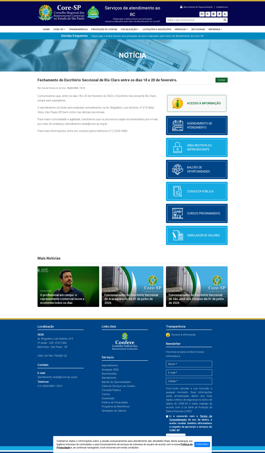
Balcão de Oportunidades (116, 382)
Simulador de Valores (114, 410)
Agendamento (110, 365)
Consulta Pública (111, 390)
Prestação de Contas (104, 29)
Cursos (106, 394)
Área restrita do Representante (196, 7)
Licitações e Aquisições (157, 29)
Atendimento (109, 377)
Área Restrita (109, 373)
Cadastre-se (222, 7)
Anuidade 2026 (110, 369)
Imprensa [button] (214, 29)
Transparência (78, 29)
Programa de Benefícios (115, 406)
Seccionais (198, 29)
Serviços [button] (180, 29)
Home (46, 29)
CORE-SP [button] (58, 29)
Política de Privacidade (115, 402)
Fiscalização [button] (129, 29)
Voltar (221, 80)
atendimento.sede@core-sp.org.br (86, 123)
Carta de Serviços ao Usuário (118, 386)
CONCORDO (202, 444)
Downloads (108, 398)
